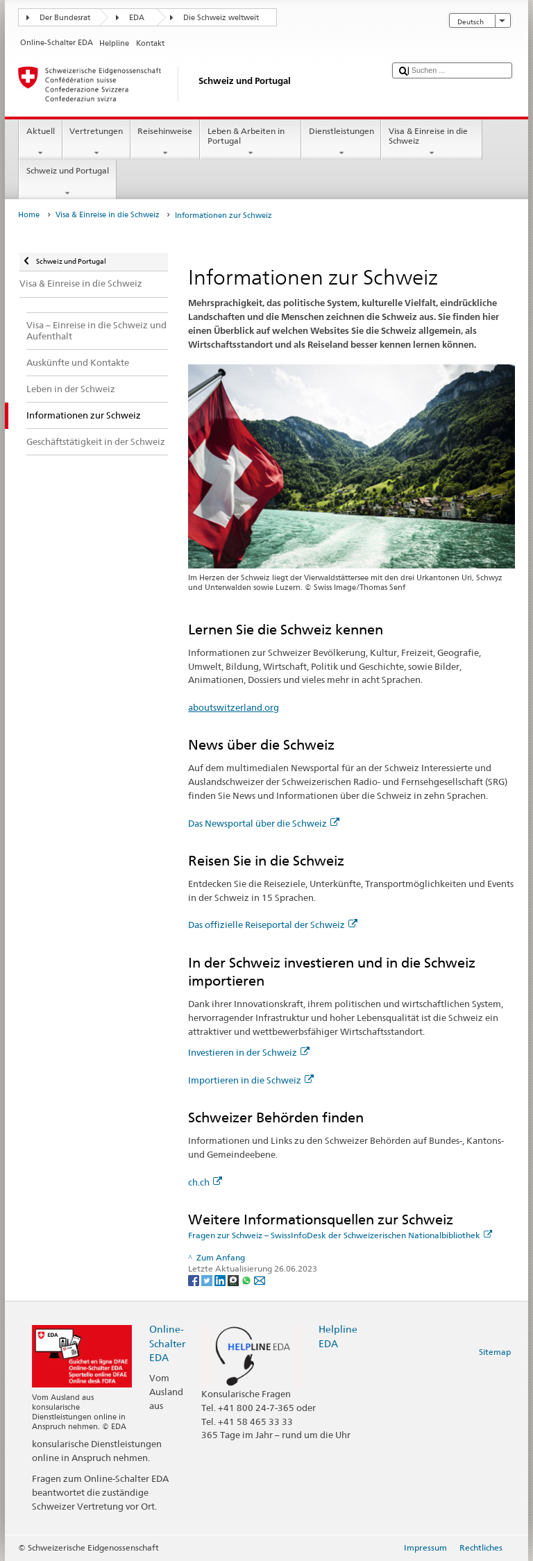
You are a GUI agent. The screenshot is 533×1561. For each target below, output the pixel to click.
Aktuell (40, 142)
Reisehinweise (165, 142)
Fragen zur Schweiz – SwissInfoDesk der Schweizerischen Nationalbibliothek (340, 1235)
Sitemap (495, 1352)
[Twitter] (207, 1279)
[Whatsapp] (247, 1279)
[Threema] (234, 1279)
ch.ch (205, 1182)
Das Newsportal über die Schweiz (263, 823)
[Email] (259, 1279)
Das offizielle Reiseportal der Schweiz (272, 924)
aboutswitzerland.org (233, 707)
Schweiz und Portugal (67, 182)
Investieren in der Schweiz (249, 1052)
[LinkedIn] (221, 1279)
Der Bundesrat (65, 17)
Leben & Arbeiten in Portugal (251, 142)
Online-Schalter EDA (167, 1342)
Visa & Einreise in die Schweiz (432, 142)
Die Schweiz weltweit (221, 17)
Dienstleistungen (341, 142)
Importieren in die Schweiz (251, 1080)
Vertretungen (96, 142)
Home (29, 214)
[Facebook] (194, 1279)
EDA (136, 17)
